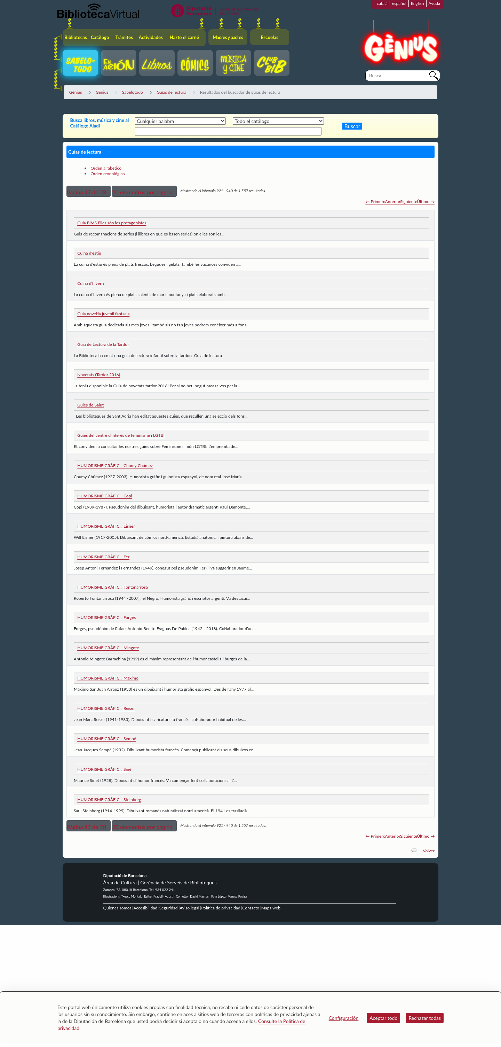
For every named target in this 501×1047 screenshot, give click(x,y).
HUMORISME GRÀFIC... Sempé (106, 738)
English (417, 3)
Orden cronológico (107, 173)
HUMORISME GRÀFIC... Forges (106, 617)
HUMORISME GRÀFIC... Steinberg (109, 799)
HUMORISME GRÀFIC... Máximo (107, 678)
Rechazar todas (424, 1018)
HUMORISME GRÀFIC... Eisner (106, 526)
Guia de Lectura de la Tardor (103, 344)
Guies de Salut (90, 405)
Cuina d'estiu (89, 253)
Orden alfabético (105, 168)
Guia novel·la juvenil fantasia (103, 313)
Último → (426, 201)
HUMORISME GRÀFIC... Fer (103, 556)
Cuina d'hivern (90, 283)
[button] (88, 191)
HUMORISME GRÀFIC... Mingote (108, 647)
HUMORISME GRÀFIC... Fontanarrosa (112, 587)
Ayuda (434, 3)
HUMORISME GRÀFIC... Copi (104, 495)
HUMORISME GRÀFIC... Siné (104, 769)
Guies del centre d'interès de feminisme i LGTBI (121, 435)
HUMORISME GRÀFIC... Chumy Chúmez (115, 465)
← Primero (375, 201)
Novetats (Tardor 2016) (98, 374)
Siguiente (408, 201)
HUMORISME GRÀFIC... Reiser (106, 708)
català (382, 3)
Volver (429, 850)
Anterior (392, 201)
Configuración (344, 1018)
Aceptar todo (383, 1018)
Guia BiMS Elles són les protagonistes (111, 222)
